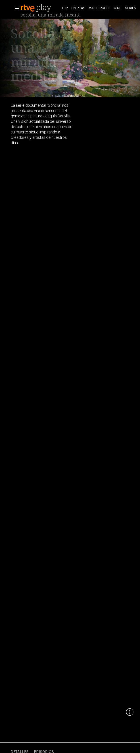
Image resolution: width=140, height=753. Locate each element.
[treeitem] (65, 8)
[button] (16, 8)
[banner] (40, 8)
